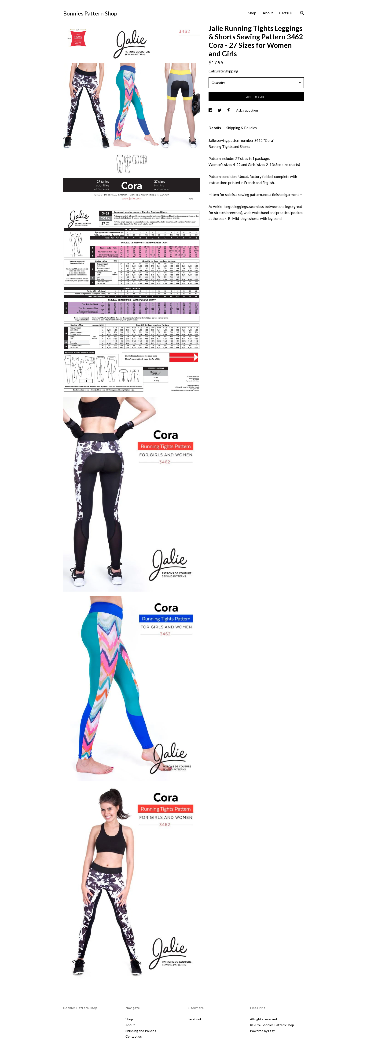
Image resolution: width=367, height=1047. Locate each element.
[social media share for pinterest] (229, 110)
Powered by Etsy (262, 1031)
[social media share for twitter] (220, 110)
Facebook (195, 1019)
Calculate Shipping (223, 71)
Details (215, 127)
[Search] (302, 13)
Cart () (285, 13)
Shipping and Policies (140, 1031)
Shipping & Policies (241, 127)
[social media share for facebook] (211, 110)
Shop (252, 13)
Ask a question (247, 110)
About (268, 13)
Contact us (133, 1036)
